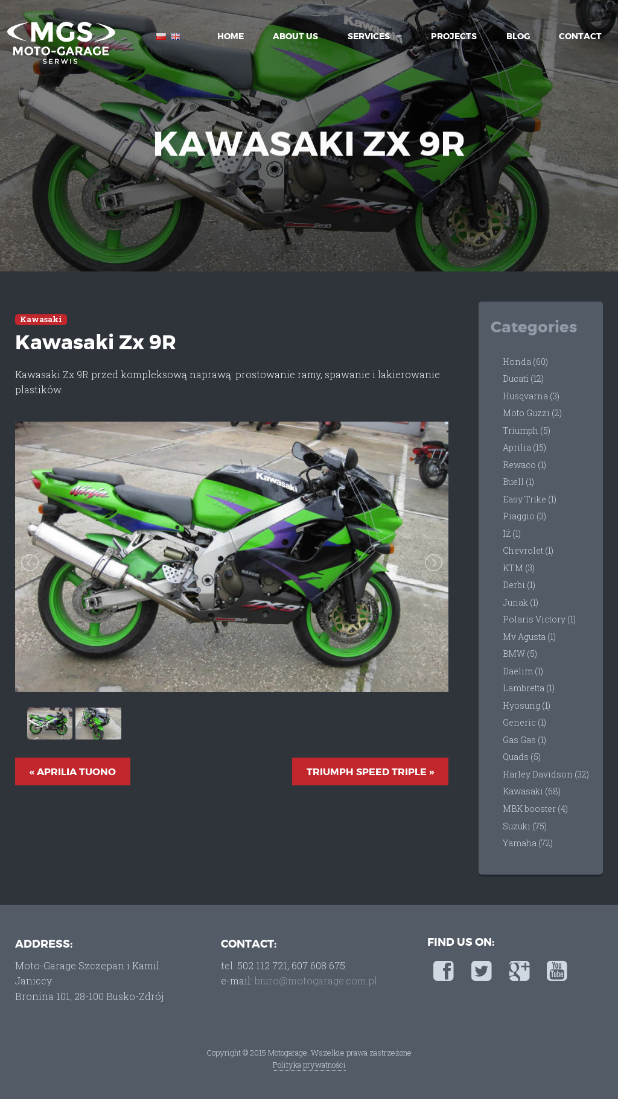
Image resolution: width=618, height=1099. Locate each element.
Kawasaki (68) (532, 791)
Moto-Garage (60, 42)
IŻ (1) (512, 533)
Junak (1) (520, 602)
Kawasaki (41, 319)
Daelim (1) (523, 671)
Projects (454, 36)
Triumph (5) (526, 430)
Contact (580, 36)
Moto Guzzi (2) (532, 413)
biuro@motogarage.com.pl (316, 980)
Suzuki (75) (525, 826)
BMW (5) (520, 653)
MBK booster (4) (535, 808)
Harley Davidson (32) (546, 774)
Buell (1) (518, 481)
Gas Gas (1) (524, 740)
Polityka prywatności (309, 1064)
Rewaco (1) (524, 464)
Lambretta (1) (529, 688)
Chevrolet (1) (528, 550)
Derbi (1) (519, 585)
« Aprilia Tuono (73, 771)
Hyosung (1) (526, 705)
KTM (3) (519, 568)
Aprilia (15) (524, 447)
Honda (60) (525, 361)
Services (369, 36)
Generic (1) (524, 722)
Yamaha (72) (528, 843)
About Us (295, 36)
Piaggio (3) (524, 516)
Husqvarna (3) (531, 396)
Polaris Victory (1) (539, 619)
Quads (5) (522, 756)
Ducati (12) (523, 378)
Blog (518, 36)
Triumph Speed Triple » (370, 771)
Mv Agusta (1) (529, 636)
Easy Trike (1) (529, 499)
